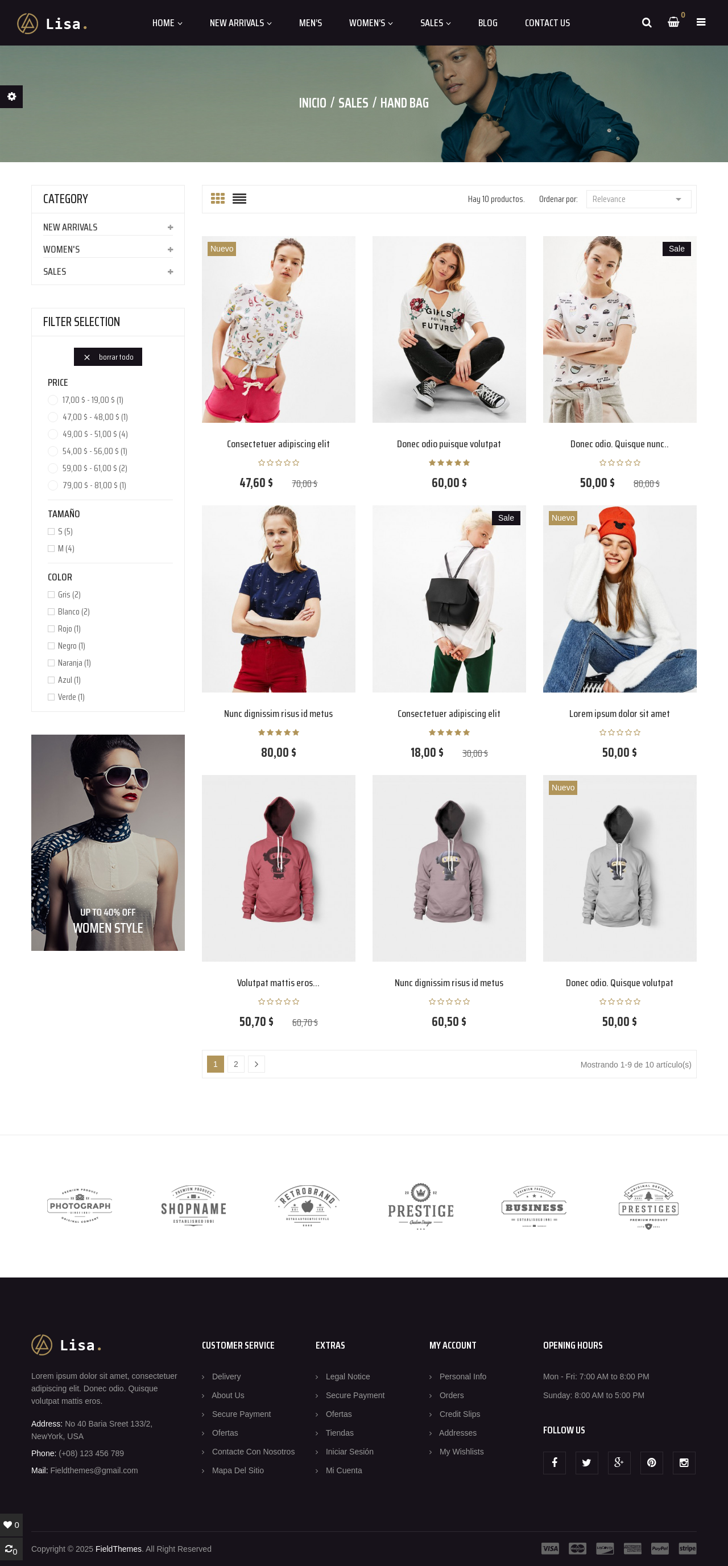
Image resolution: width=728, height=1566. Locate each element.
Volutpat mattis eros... (278, 983)
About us (228, 1395)
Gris (69, 595)
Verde (71, 697)
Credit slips (460, 1414)
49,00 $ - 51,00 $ (95, 434)
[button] (701, 22)
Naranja (74, 663)
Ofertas (225, 1432)
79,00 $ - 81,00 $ (94, 485)
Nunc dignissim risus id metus (278, 714)
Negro (71, 646)
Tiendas (340, 1432)
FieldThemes (119, 1548)
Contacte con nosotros (253, 1451)
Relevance (639, 198)
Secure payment (241, 1414)
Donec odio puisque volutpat (449, 444)
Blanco (74, 612)
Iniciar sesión (350, 1451)
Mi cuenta (344, 1470)
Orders (452, 1395)
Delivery (226, 1376)
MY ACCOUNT (453, 1345)
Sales (54, 271)
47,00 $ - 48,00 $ (95, 417)
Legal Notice (348, 1376)
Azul (69, 680)
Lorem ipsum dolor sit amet (619, 714)
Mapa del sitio (238, 1470)
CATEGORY (65, 199)
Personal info (463, 1376)
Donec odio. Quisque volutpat (619, 983)
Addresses (458, 1432)
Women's (61, 249)
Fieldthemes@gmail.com (94, 1470)
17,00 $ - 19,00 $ (93, 400)
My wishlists (462, 1451)
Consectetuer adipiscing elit (278, 444)
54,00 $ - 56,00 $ (95, 451)
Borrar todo (108, 357)
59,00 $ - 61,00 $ (95, 468)
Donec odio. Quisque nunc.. (619, 444)
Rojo (69, 629)
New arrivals (70, 227)
